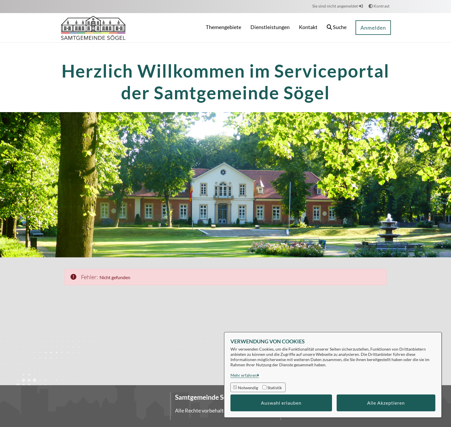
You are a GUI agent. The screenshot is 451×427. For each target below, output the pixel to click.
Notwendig (248, 387)
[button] (336, 27)
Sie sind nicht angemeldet (337, 5)
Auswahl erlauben (281, 403)
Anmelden (373, 27)
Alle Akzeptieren (386, 403)
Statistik (274, 387)
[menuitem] (223, 27)
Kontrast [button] (379, 5)
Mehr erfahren (243, 375)
